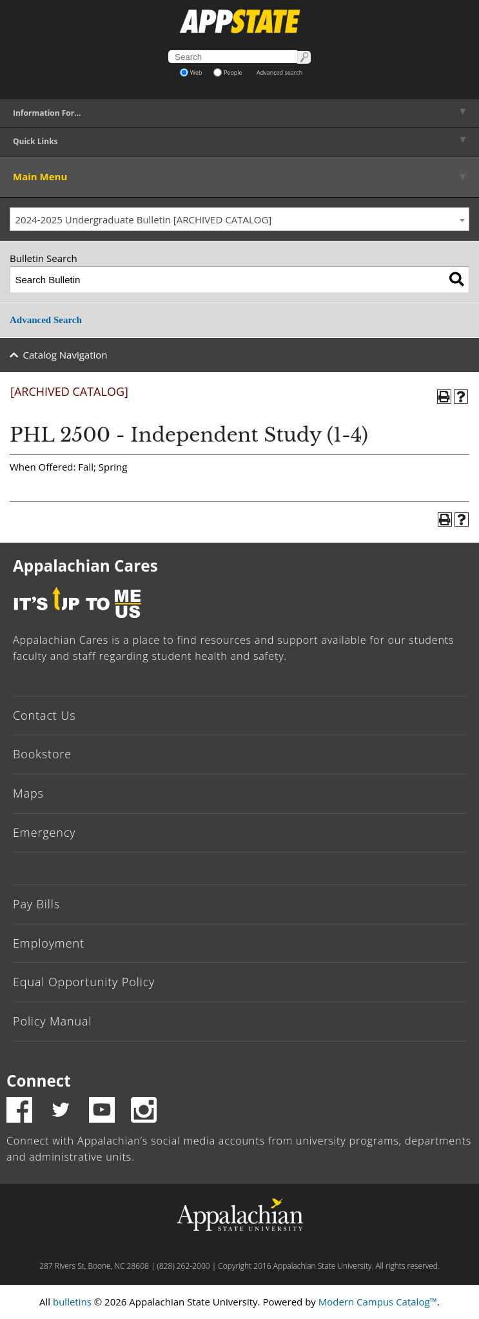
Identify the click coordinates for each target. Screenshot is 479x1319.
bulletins (72, 1301)
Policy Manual (52, 1021)
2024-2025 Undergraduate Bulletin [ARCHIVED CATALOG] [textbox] (143, 219)
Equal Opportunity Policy (84, 981)
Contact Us (44, 715)
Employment (48, 943)
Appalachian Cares (85, 565)
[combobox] (239, 219)
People (227, 72)
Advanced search (279, 72)
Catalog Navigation (65, 354)
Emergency (44, 832)
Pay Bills (36, 904)
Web (191, 72)
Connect (38, 1080)
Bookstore (42, 754)
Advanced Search (46, 320)
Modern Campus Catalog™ (377, 1301)
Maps (28, 793)
